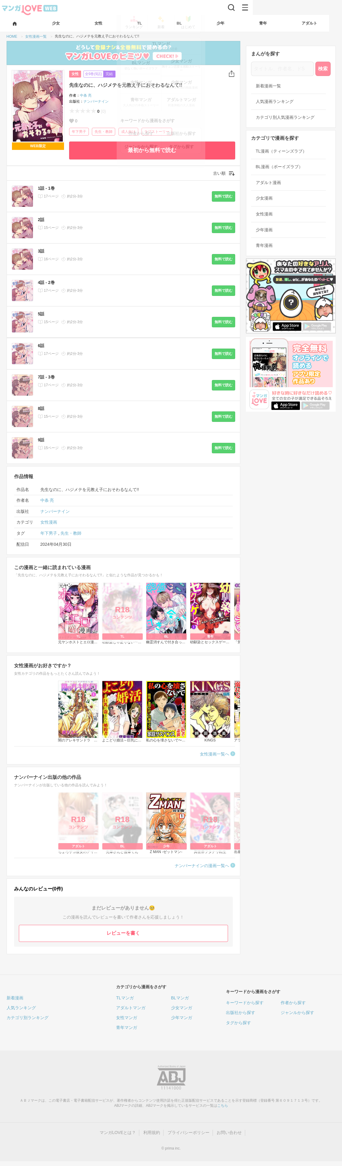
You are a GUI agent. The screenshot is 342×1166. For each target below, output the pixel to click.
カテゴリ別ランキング (27, 1017)
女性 (75, 74)
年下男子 (79, 132)
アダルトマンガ (130, 1007)
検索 (323, 68)
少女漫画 (264, 198)
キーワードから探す (245, 1002)
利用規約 (151, 1132)
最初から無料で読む (152, 150)
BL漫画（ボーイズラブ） (279, 166)
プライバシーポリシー (188, 1132)
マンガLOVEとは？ (118, 1132)
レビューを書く (123, 933)
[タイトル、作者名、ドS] (282, 69)
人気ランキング (21, 1007)
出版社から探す (240, 1012)
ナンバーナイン (96, 101)
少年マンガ (181, 1017)
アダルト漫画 (268, 182)
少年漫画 (264, 229)
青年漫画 (264, 245)
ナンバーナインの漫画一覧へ (202, 865)
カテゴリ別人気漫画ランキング (285, 117)
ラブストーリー (156, 132)
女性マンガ (126, 1017)
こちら (222, 1105)
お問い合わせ (229, 1132)
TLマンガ (124, 997)
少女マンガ (181, 1007)
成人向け (128, 132)
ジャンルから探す (297, 1012)
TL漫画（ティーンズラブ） (281, 151)
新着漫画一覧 (268, 85)
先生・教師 (104, 132)
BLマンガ (180, 997)
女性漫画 (48, 522)
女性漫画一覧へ (214, 754)
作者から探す (293, 1002)
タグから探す (238, 1022)
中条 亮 (86, 95)
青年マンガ (126, 1027)
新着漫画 (15, 997)
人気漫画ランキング (275, 101)
